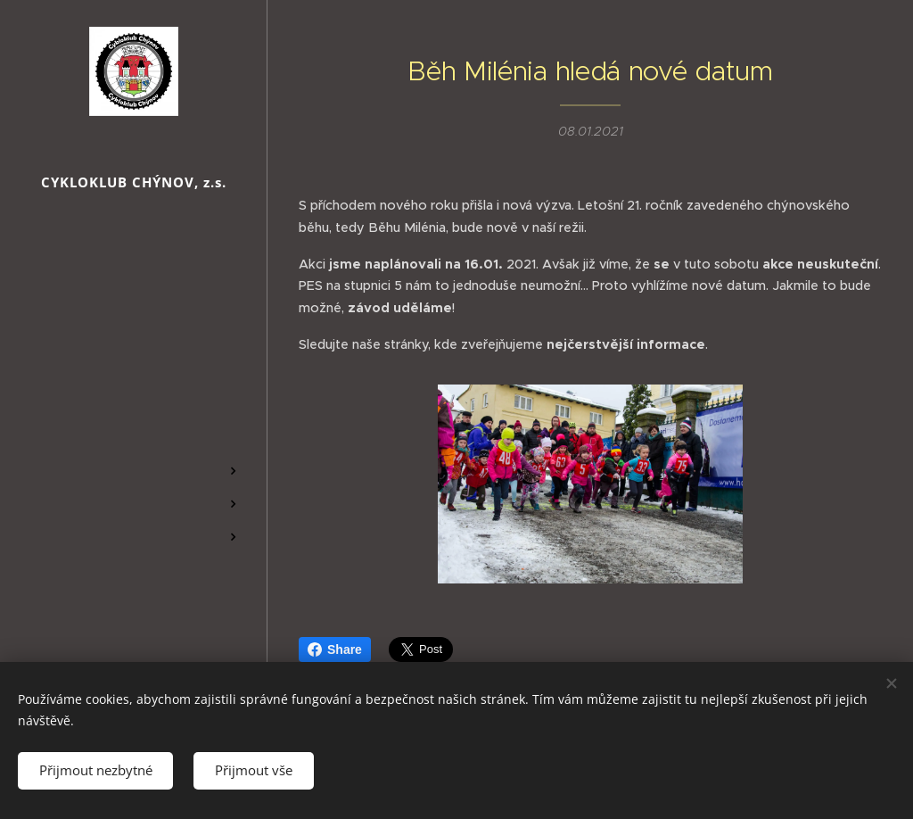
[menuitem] (133, 385)
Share (335, 649)
